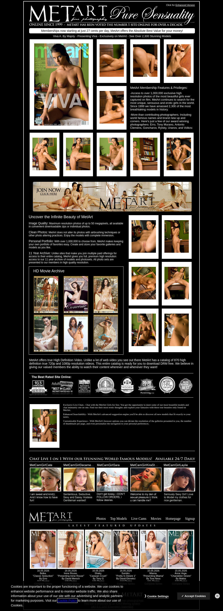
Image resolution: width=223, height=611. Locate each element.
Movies (156, 518)
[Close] (217, 598)
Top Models (118, 518)
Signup (190, 518)
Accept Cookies (195, 598)
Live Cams (139, 518)
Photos (101, 518)
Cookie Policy (67, 603)
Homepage (173, 518)
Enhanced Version (185, 5)
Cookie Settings (158, 598)
